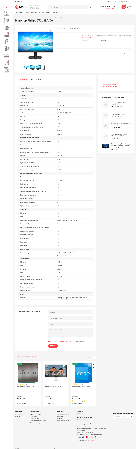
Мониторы (60, 17)
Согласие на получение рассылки (39, 419)
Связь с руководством (63, 411)
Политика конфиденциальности (63, 445)
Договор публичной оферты (38, 417)
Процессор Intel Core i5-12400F (81, 386)
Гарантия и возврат (45, 12)
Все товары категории (109, 84)
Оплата (26, 12)
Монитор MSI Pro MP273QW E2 (53, 386)
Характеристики (35, 79)
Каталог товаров (27, 17)
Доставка (34, 12)
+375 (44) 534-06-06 (107, 6)
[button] (94, 357)
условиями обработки (64, 341)
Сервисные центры (35, 411)
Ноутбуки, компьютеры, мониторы (44, 17)
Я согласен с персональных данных (67, 341)
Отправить (53, 345)
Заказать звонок (109, 8)
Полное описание (87, 37)
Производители (34, 415)
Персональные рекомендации (26, 357)
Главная (17, 17)
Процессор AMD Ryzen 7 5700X (25, 386)
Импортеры (33, 413)
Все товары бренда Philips (110, 86)
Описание (23, 79)
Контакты (56, 12)
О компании (18, 12)
